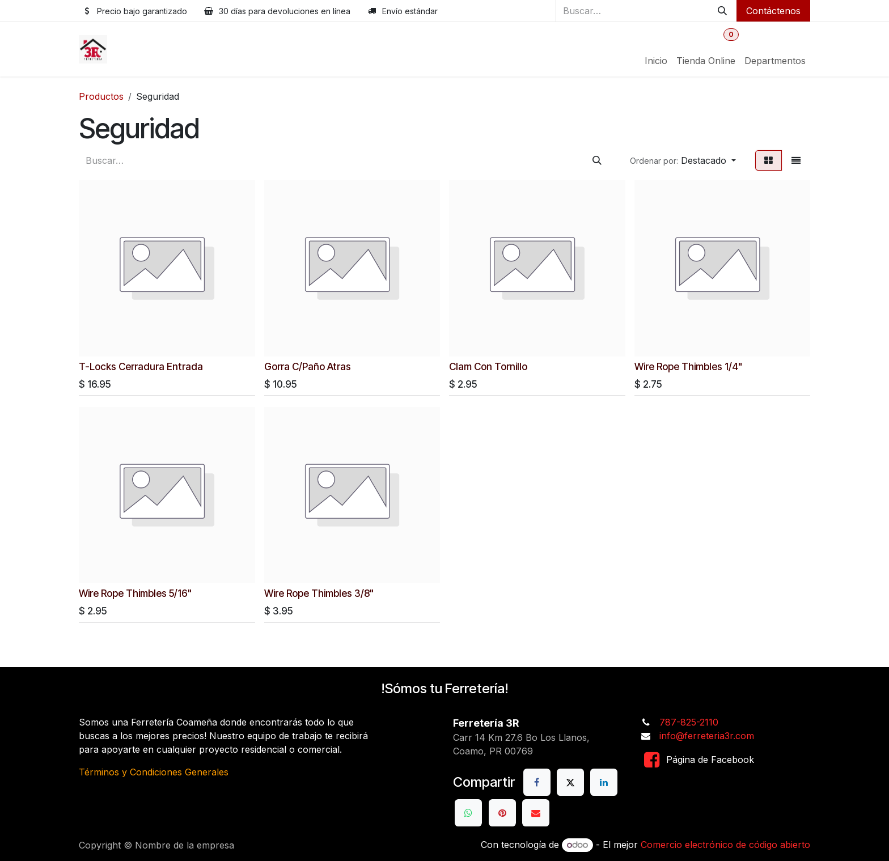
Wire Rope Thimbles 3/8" (319, 593)
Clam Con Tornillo (488, 366)
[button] (683, 160)
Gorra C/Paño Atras (307, 366)
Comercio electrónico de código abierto (725, 844)
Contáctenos (773, 10)
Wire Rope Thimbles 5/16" (135, 593)
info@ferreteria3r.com (706, 735)
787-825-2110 (688, 722)
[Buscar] (722, 11)
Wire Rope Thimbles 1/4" (688, 366)
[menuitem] (656, 60)
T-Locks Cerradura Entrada (141, 366)
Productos (101, 96)
